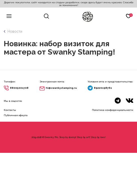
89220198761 (103, 87)
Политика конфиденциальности (112, 110)
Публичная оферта (16, 115)
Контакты (10, 110)
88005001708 (19, 87)
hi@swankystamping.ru (61, 87)
